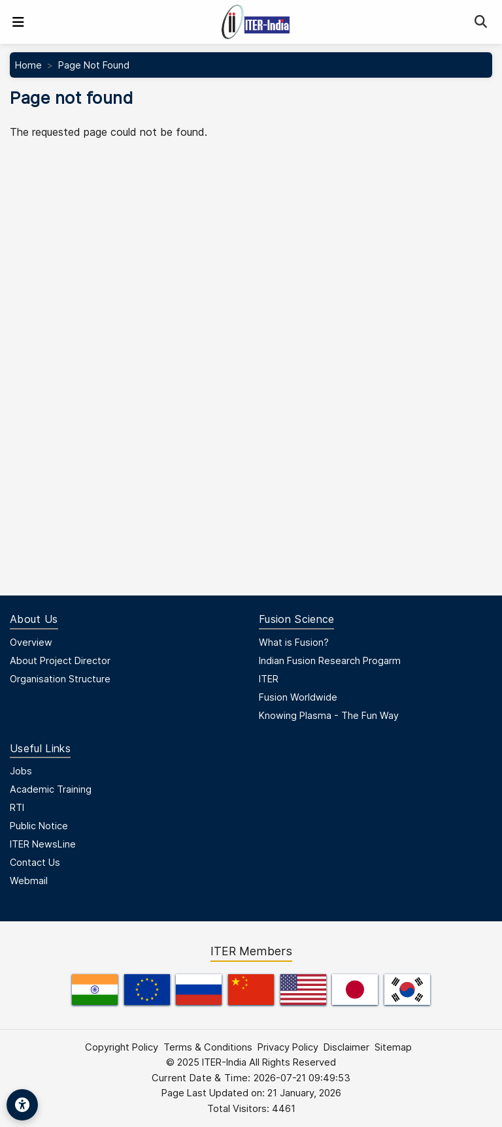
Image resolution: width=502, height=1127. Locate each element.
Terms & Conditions (207, 1047)
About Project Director (60, 660)
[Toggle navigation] (18, 22)
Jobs (21, 770)
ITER (268, 678)
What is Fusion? (294, 642)
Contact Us (35, 862)
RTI (17, 807)
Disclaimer (346, 1047)
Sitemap (393, 1047)
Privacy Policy (288, 1047)
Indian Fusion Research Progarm (330, 660)
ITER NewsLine (43, 843)
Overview (31, 642)
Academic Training (51, 789)
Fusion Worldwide (298, 697)
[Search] (481, 22)
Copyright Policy (121, 1047)
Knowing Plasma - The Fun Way (329, 715)
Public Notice (39, 825)
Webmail (29, 880)
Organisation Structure (60, 678)
